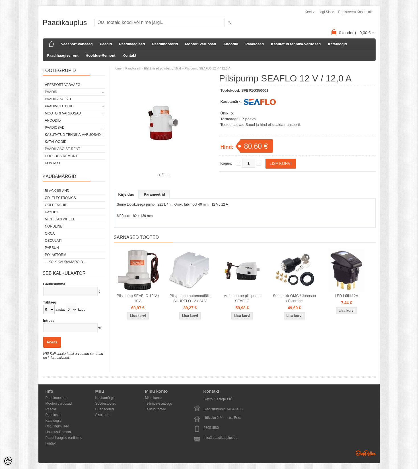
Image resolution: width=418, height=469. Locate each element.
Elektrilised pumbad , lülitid (162, 68)
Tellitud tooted (155, 409)
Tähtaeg (49, 302)
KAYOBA (52, 212)
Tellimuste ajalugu (158, 403)
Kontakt (129, 55)
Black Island (57, 191)
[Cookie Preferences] (8, 461)
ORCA (50, 233)
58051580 (211, 428)
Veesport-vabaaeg (77, 44)
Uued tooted (104, 409)
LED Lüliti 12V (346, 296)
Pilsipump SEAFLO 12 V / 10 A (138, 298)
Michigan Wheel (60, 219)
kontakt (51, 443)
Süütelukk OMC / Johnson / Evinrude (294, 298)
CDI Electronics (60, 198)
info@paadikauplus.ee (221, 438)
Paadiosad (254, 44)
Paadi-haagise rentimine (64, 438)
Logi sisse (326, 12)
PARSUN (52, 248)
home (118, 68)
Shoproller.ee (366, 453)
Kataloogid (337, 44)
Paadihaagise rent (63, 55)
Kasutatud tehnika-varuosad (296, 44)
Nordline (54, 226)
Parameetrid (154, 194)
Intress (48, 321)
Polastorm (55, 255)
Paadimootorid (165, 44)
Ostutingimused (57, 426)
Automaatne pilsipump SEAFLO (242, 298)
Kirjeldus (126, 194)
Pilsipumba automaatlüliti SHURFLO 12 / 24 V (190, 298)
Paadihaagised (132, 44)
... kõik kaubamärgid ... (66, 262)
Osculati (53, 241)
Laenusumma (54, 284)
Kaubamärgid (105, 398)
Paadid (106, 44)
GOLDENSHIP (56, 205)
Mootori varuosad (200, 44)
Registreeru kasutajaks (355, 12)
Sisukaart (102, 415)
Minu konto (153, 398)
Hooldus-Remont (101, 55)
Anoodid (230, 44)
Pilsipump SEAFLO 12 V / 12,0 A (207, 68)
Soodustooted (105, 403)
